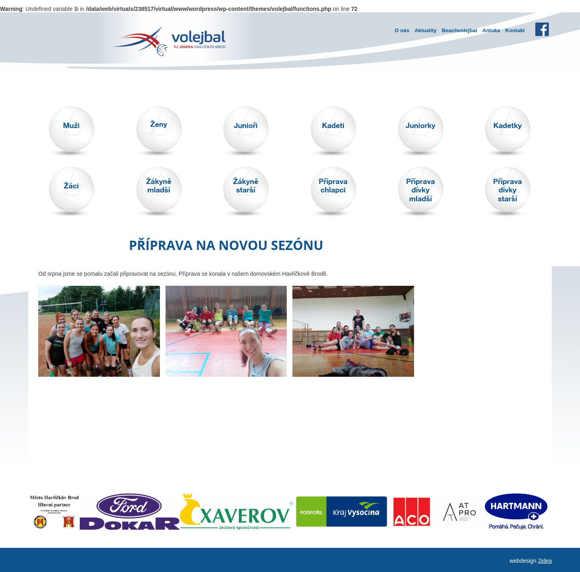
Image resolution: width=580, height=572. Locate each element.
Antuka (491, 30)
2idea (545, 561)
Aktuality (425, 30)
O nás (402, 30)
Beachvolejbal (459, 30)
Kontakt (515, 30)
